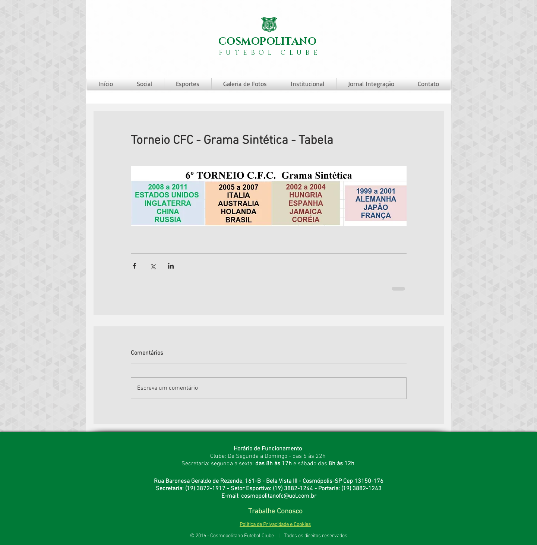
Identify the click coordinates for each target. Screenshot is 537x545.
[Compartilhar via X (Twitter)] (152, 265)
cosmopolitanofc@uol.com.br (278, 496)
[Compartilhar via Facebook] (134, 265)
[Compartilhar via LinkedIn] (170, 265)
